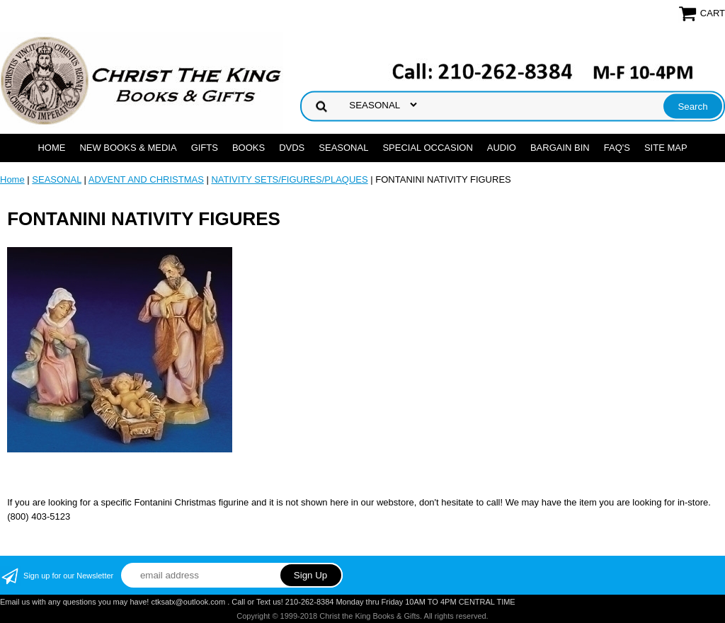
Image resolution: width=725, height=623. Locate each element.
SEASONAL (343, 147)
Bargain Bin (560, 147)
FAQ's (617, 147)
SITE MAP (665, 147)
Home (51, 147)
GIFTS (204, 147)
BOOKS (248, 147)
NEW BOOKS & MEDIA (127, 147)
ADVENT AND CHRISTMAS (146, 179)
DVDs (291, 147)
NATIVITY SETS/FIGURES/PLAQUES (289, 179)
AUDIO (501, 147)
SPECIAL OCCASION (427, 147)
